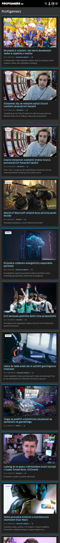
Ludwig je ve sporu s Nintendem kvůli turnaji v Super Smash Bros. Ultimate (30, 468)
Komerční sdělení (22, 57)
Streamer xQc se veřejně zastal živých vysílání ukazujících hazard (26, 105)
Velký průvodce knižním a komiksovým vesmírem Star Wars (26, 519)
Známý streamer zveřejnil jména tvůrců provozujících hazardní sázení (27, 161)
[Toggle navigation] (56, 3)
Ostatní (19, 219)
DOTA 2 (18, 426)
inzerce (8, 233)
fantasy (8, 182)
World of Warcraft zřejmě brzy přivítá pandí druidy (30, 214)
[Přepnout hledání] (46, 3)
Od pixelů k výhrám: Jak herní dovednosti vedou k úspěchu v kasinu (27, 52)
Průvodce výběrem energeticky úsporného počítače (28, 265)
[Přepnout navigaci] (49, 3)
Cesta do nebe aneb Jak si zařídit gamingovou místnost (30, 368)
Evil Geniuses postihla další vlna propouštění (30, 316)
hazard (8, 20)
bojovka (8, 436)
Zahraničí (20, 110)
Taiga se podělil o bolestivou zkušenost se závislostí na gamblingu (28, 421)
